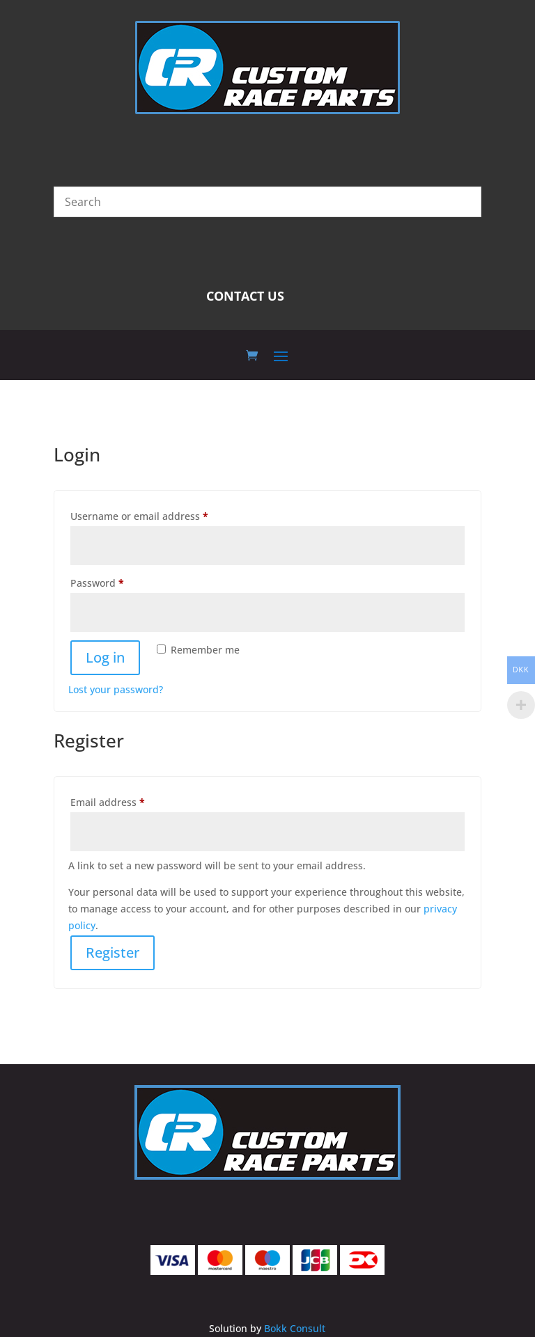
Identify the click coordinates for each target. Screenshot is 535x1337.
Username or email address (160, 515)
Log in (105, 657)
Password (118, 581)
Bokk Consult (294, 1328)
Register (112, 952)
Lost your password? (115, 689)
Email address (128, 801)
